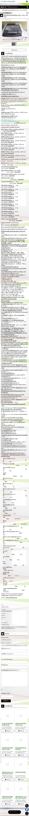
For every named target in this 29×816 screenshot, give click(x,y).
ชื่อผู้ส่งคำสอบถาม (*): (6, 649)
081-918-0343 (9, 1)
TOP (27, 813)
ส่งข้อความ (6, 701)
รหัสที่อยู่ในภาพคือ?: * (6, 694)
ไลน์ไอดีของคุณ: (4, 665)
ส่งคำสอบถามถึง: (5, 638)
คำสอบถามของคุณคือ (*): (6, 643)
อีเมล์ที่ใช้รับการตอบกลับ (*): (7, 654)
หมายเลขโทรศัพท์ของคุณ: (6, 659)
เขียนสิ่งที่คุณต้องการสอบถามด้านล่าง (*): (10, 670)
